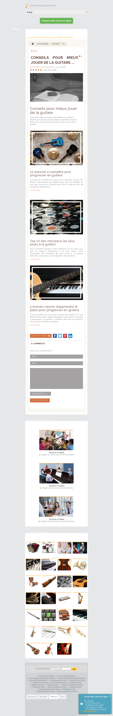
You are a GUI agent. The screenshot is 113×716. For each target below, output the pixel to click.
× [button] (110, 696)
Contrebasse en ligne (58, 680)
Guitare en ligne (75, 687)
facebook (55, 336)
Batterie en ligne (38, 684)
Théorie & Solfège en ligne (72, 684)
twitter (60, 336)
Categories (42, 44)
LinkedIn (70, 336)
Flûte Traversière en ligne (68, 691)
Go (74, 669)
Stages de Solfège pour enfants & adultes (57, 521)
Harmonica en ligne (40, 682)
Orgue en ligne (75, 682)
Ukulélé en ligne (69, 689)
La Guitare (35, 67)
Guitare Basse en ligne (46, 691)
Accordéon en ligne (59, 682)
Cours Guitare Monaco (67, 676)
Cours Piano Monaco (47, 676)
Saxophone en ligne (77, 680)
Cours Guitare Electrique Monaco (42, 678)
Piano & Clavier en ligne (57, 687)
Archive (55, 44)
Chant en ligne (53, 684)
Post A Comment (40, 400)
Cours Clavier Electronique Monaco (72, 678)
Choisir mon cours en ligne (56, 20)
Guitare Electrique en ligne (49, 689)
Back (34, 51)
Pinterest (65, 336)
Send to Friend (41, 336)
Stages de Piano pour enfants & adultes (57, 488)
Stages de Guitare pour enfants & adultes (57, 455)
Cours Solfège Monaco (38, 680)
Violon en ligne (39, 687)
